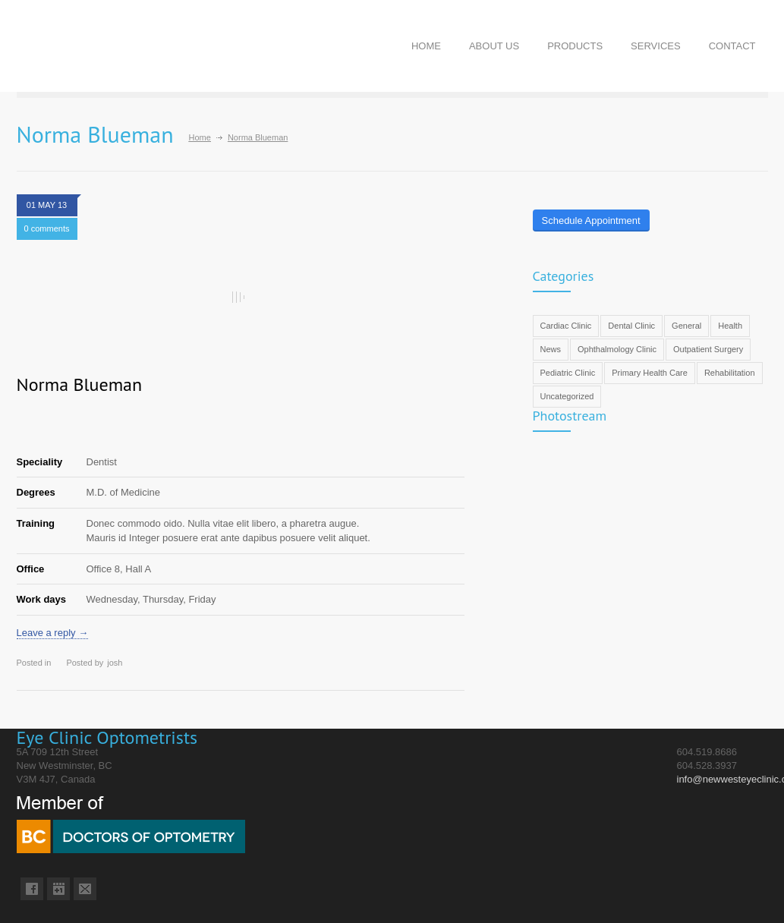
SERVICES (656, 46)
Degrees (36, 492)
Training (36, 523)
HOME (426, 46)
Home (200, 137)
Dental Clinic (631, 325)
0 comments (47, 228)
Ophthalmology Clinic (617, 349)
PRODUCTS (575, 46)
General (686, 325)
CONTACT (732, 46)
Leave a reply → (53, 632)
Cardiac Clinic (566, 325)
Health (730, 325)
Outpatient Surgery (708, 349)
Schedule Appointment (591, 220)
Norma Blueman (80, 384)
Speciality (40, 462)
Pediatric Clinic (568, 372)
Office (31, 569)
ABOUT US (494, 46)
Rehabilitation (729, 372)
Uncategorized (567, 396)
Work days (42, 599)
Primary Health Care (650, 372)
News (551, 349)
